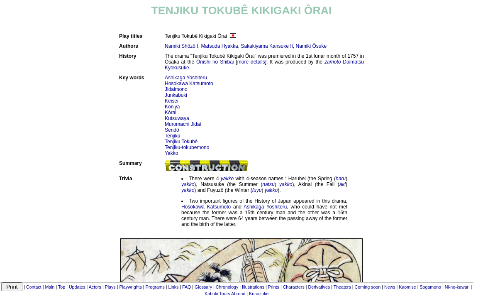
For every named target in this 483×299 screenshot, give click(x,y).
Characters (294, 286)
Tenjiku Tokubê (181, 142)
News (389, 286)
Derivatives (319, 286)
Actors (95, 286)
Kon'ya (172, 107)
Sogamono (430, 286)
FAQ (186, 286)
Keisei (171, 101)
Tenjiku (172, 136)
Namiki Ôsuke (311, 46)
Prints (273, 286)
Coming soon (367, 286)
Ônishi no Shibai (215, 62)
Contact (33, 286)
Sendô (172, 130)
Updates (77, 286)
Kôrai (170, 112)
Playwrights (130, 286)
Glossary (203, 286)
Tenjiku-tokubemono (187, 147)
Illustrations (253, 286)
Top (61, 286)
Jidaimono (176, 89)
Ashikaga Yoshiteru (186, 78)
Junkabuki (176, 95)
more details (251, 62)
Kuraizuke (258, 293)
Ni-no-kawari (457, 286)
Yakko (171, 153)
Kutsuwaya (177, 118)
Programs (155, 286)
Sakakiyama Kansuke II (267, 46)
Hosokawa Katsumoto (189, 83)
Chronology (227, 286)
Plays (110, 286)
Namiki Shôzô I (181, 46)
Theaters (342, 286)
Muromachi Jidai (183, 124)
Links (173, 286)
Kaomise (407, 286)
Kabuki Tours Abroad (225, 293)
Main (49, 286)
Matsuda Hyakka (219, 46)
